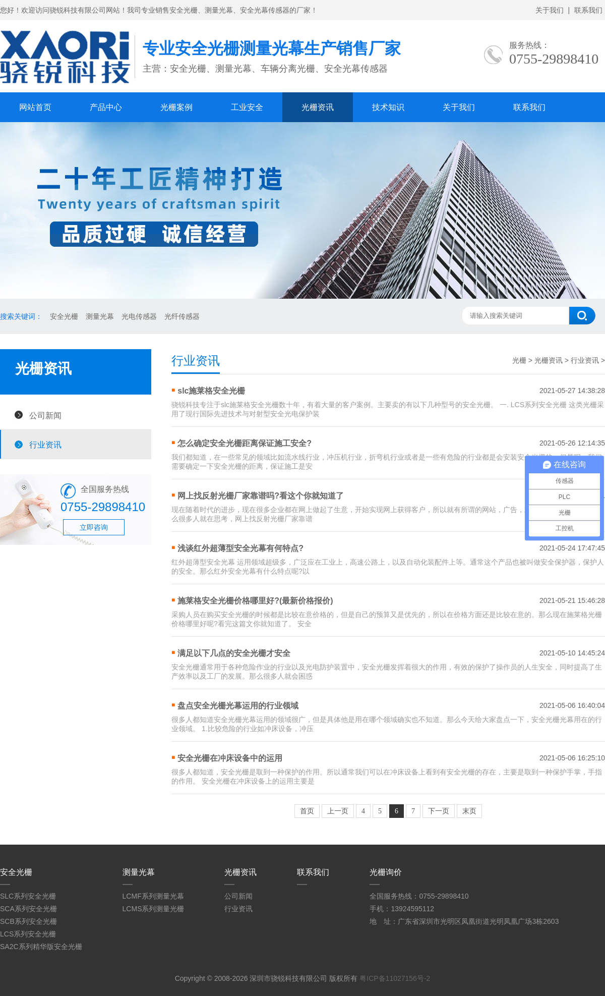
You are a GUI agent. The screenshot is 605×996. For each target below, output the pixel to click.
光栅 (519, 360)
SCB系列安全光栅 (28, 921)
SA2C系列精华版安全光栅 (41, 947)
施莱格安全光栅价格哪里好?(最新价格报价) (255, 600)
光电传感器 (139, 316)
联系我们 (588, 10)
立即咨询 (94, 527)
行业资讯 (45, 444)
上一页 (337, 811)
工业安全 (247, 107)
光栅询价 (386, 872)
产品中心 (106, 107)
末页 (469, 811)
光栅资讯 (317, 107)
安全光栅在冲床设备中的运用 (229, 758)
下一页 (438, 811)
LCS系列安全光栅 (28, 934)
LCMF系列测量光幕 (153, 896)
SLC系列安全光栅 (28, 896)
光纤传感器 (182, 316)
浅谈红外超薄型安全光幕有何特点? (240, 548)
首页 (307, 811)
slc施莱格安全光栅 (211, 390)
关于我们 (549, 10)
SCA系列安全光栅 (28, 909)
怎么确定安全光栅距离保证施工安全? (244, 443)
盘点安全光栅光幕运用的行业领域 (237, 705)
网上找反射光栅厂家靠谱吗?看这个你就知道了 (260, 495)
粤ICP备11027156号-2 (394, 978)
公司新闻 (45, 415)
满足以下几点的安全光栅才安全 (233, 653)
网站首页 (35, 107)
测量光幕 (100, 316)
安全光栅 (64, 316)
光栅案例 (176, 107)
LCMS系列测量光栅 (154, 909)
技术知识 (388, 107)
